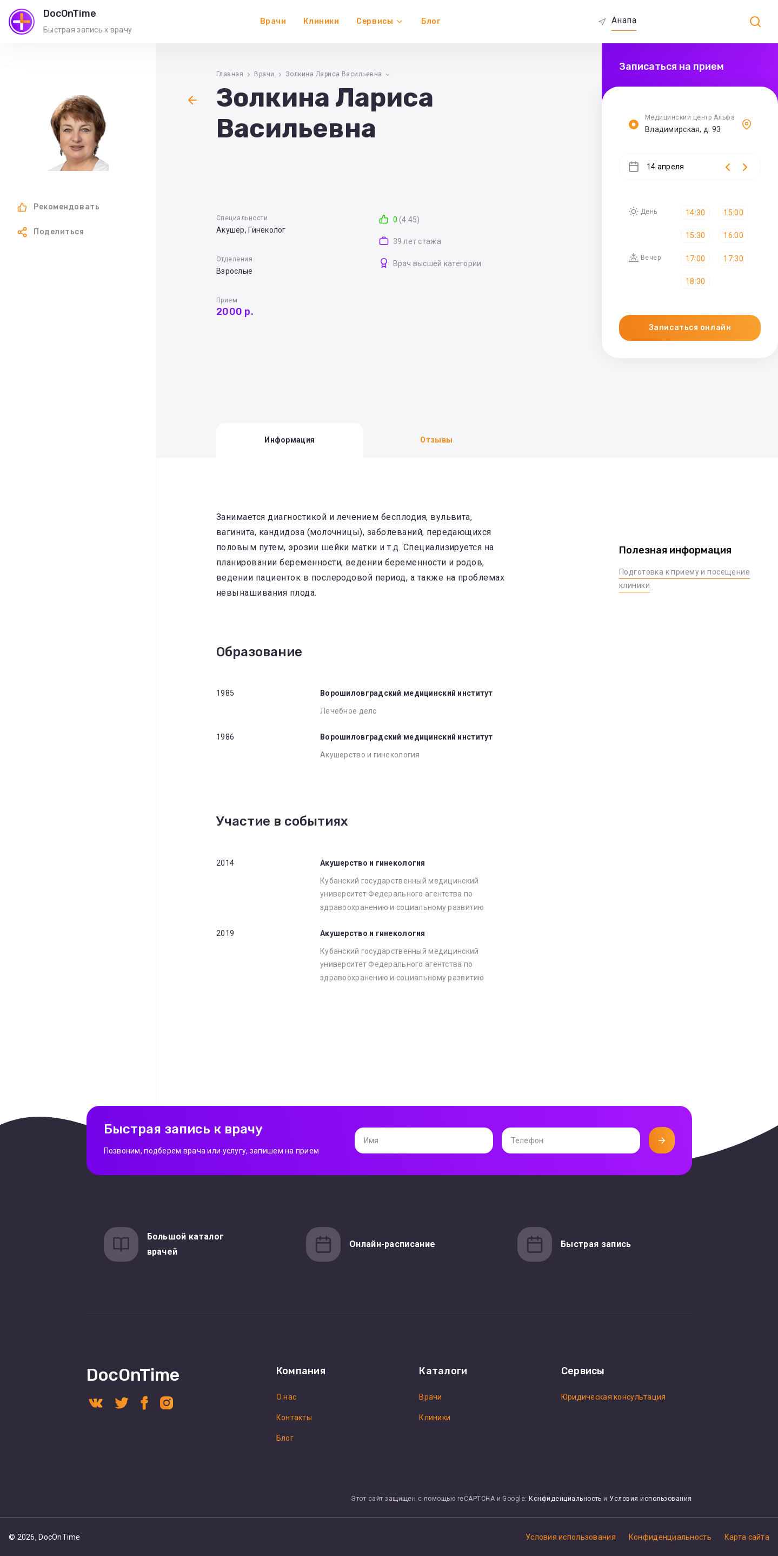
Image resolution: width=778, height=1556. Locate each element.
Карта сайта (746, 1537)
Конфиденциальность (565, 1498)
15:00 (733, 212)
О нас (286, 1397)
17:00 (695, 258)
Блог (430, 21)
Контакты (294, 1417)
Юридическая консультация (613, 1397)
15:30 (695, 235)
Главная (229, 74)
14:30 (695, 212)
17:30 (733, 258)
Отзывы (436, 440)
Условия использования (650, 1498)
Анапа (623, 20)
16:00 (733, 235)
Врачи (273, 21)
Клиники (321, 21)
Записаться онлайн (690, 327)
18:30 (695, 281)
